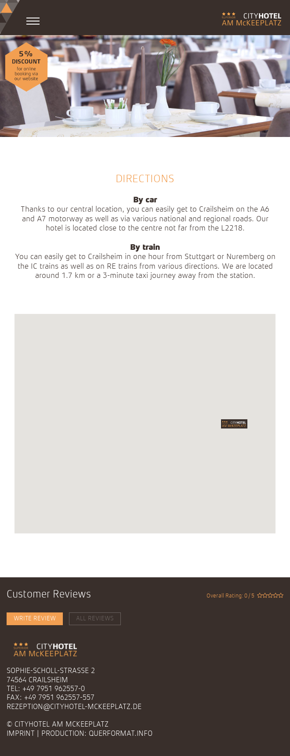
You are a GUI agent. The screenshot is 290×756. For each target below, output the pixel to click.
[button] (234, 423)
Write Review (35, 619)
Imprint (21, 734)
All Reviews (95, 619)
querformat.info (120, 734)
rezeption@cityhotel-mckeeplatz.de (74, 707)
